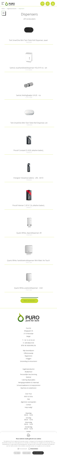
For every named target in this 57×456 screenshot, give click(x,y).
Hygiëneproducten (29, 369)
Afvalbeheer (28, 372)
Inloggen (28, 359)
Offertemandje (28, 353)
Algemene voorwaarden (28, 402)
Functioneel (23, 449)
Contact (28, 405)
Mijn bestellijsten (28, 350)
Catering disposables (28, 380)
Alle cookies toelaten (38, 453)
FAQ (28, 399)
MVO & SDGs (28, 396)
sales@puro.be (29, 343)
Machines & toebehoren (28, 388)
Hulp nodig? (28, 407)
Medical (28, 377)
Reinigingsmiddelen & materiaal (28, 382)
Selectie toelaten (26, 453)
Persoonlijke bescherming (28, 374)
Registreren (28, 356)
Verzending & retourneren (28, 361)
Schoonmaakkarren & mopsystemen (28, 385)
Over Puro (28, 394)
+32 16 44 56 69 (29, 340)
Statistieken (34, 449)
